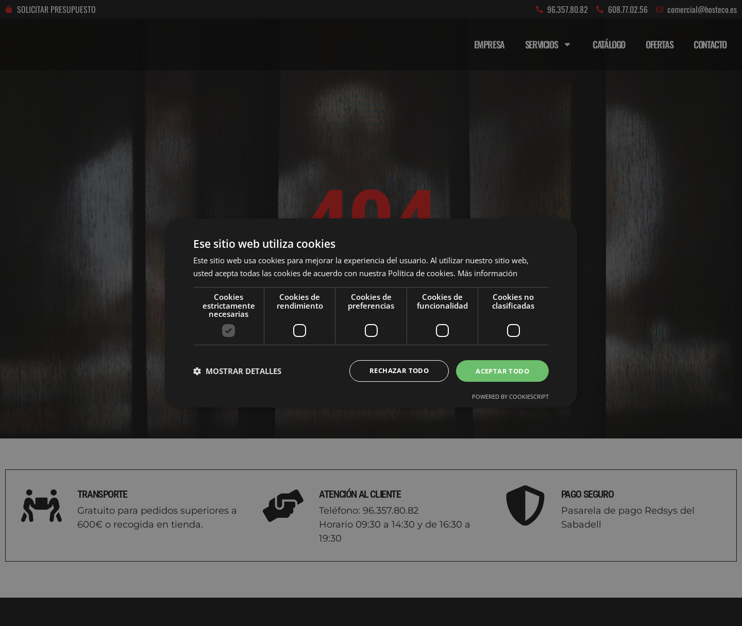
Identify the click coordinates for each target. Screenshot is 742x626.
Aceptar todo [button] (500, 371)
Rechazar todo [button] (393, 371)
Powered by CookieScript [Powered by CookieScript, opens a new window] (510, 397)
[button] (237, 371)
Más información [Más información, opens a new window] (487, 272)
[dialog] (371, 313)
